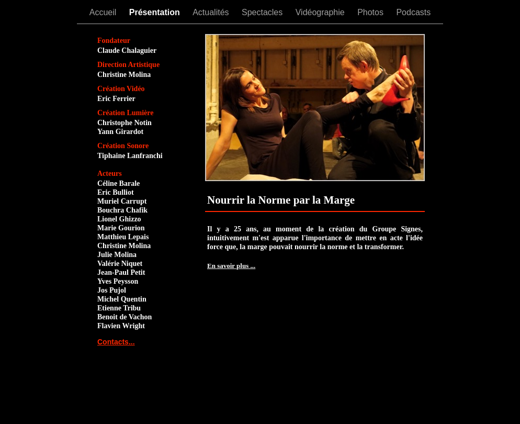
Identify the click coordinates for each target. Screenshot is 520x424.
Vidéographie (321, 12)
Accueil (104, 12)
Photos (371, 12)
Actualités (212, 12)
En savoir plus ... (231, 266)
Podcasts (413, 12)
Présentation (155, 12)
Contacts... (116, 342)
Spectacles (263, 12)
